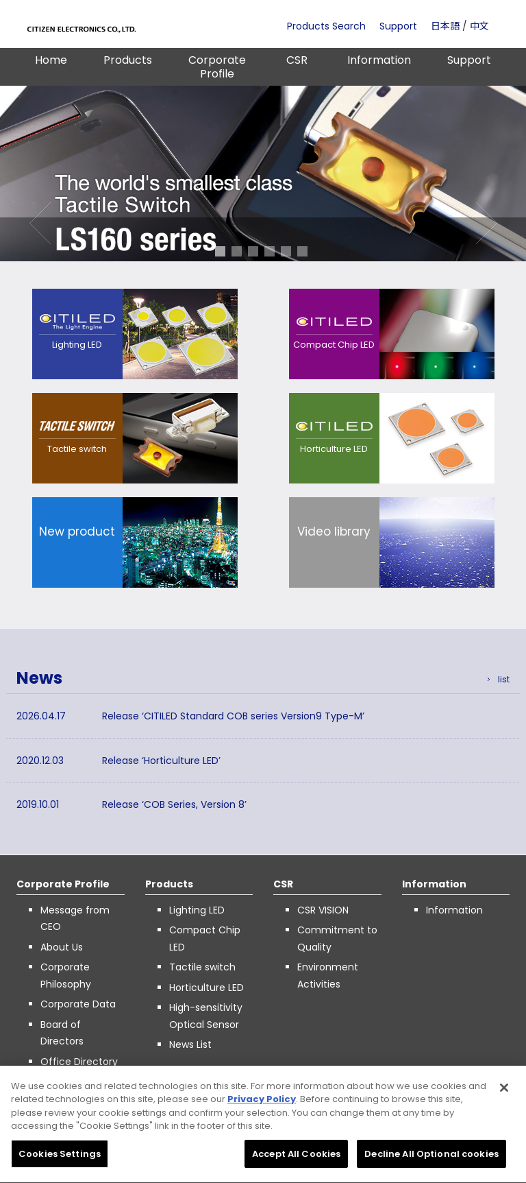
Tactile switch (202, 967)
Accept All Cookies (296, 1158)
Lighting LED (197, 910)
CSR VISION (323, 910)
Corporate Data (78, 1004)
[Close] (504, 1092)
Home (51, 60)
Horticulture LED (206, 987)
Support (398, 26)
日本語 (445, 26)
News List (190, 1044)
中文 (479, 26)
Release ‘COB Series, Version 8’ (174, 804)
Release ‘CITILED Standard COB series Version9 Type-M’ (233, 716)
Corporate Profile (217, 67)
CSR (297, 60)
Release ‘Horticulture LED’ (161, 760)
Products (127, 60)
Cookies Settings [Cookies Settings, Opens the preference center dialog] (59, 1158)
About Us (61, 947)
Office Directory (79, 1061)
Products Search (326, 26)
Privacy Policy (261, 1103)
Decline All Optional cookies (431, 1158)
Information (379, 60)
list (504, 679)
